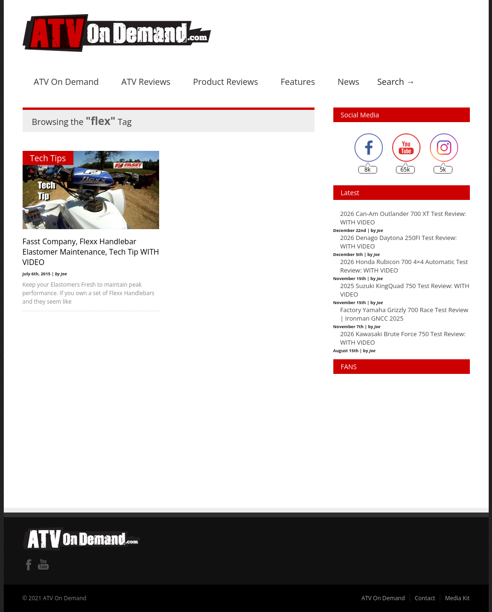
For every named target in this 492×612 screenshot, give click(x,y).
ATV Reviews (145, 81)
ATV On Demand (66, 81)
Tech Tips (48, 158)
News (348, 81)
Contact (425, 598)
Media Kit (457, 598)
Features (298, 81)
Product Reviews (225, 81)
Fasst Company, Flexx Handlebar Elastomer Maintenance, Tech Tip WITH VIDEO (80, 251)
